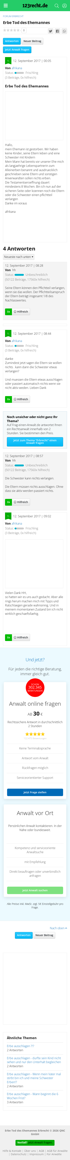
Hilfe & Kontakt (12, 1151)
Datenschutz (19, 1154)
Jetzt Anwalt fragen (17, 50)
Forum (7, 16)
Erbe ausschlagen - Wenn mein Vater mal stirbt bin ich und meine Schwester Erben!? (34, 1078)
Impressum (36, 1154)
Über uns (30, 1151)
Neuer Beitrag (32, 41)
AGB (41, 1151)
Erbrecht (18, 16)
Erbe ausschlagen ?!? (20, 1046)
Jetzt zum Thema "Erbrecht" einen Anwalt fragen (35, 441)
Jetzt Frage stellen (35, 792)
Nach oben (58, 928)
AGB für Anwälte (57, 1151)
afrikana (17, 68)
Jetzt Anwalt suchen (35, 890)
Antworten (12, 41)
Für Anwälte (54, 1154)
